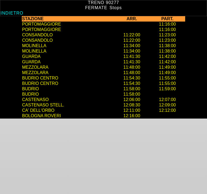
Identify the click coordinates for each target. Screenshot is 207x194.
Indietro (12, 13)
